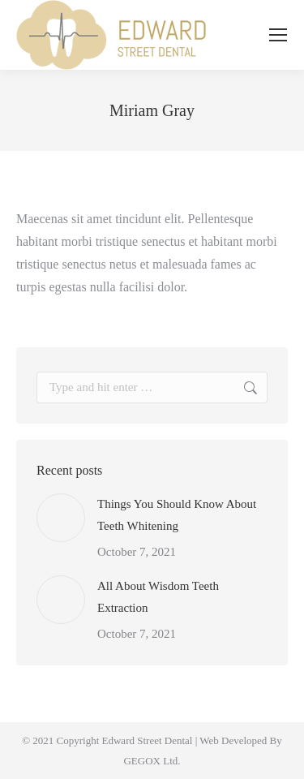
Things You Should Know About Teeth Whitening (176, 514)
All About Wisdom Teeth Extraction (158, 596)
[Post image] (60, 517)
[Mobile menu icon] (278, 35)
